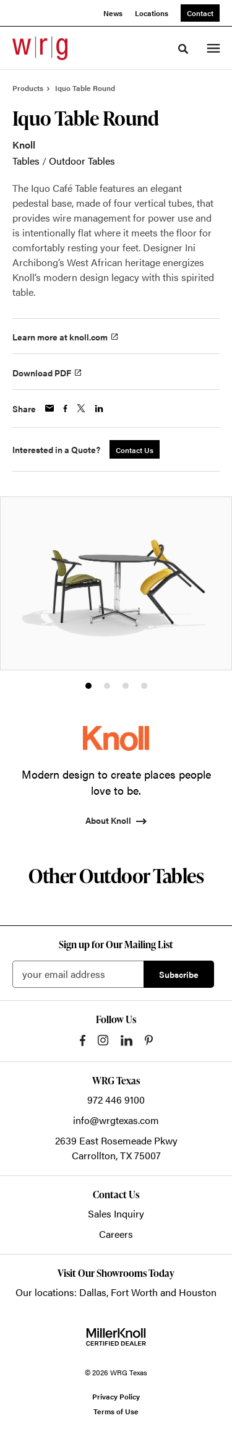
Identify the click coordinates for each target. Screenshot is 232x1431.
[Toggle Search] (183, 49)
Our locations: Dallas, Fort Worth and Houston (116, 1292)
